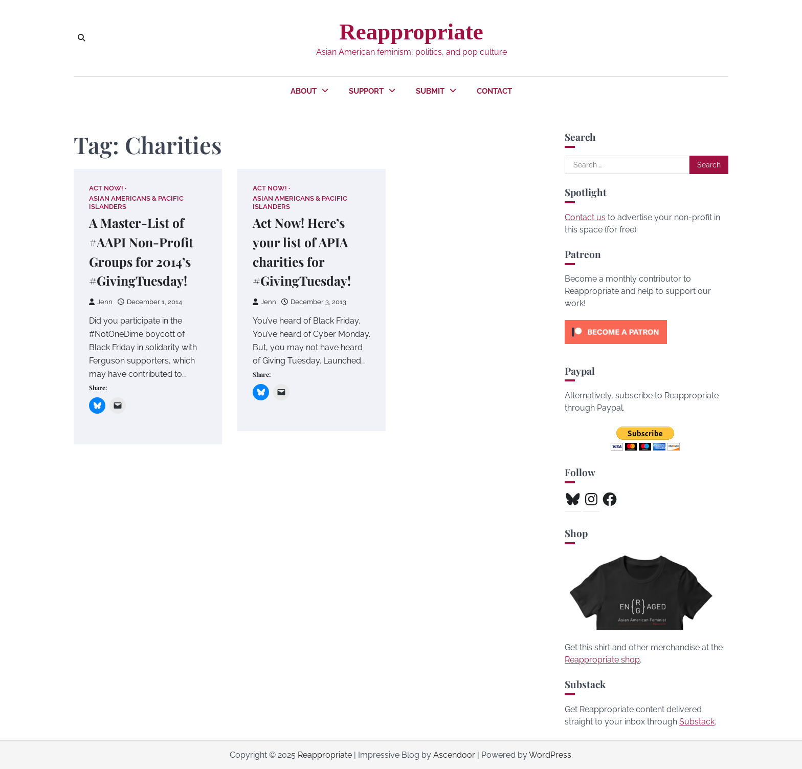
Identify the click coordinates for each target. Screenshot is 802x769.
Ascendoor (454, 755)
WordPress (550, 755)
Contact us (585, 217)
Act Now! (106, 188)
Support (366, 91)
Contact (494, 91)
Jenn (101, 302)
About (304, 91)
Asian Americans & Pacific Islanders (136, 202)
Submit (430, 91)
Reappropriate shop (602, 660)
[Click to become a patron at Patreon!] (616, 346)
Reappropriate (411, 32)
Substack (697, 722)
